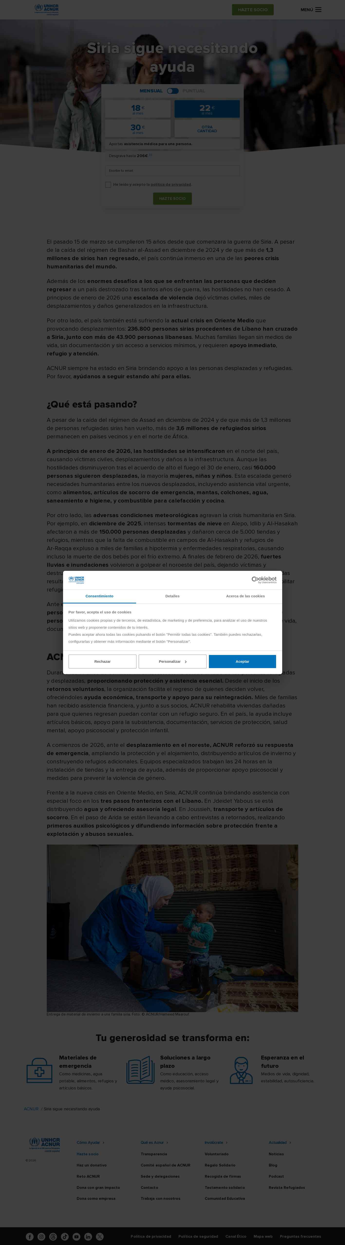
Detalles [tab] (172, 596)
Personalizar (172, 661)
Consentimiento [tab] (99, 596)
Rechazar (102, 661)
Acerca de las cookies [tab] (245, 596)
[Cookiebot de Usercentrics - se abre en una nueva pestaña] (255, 580)
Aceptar (242, 661)
